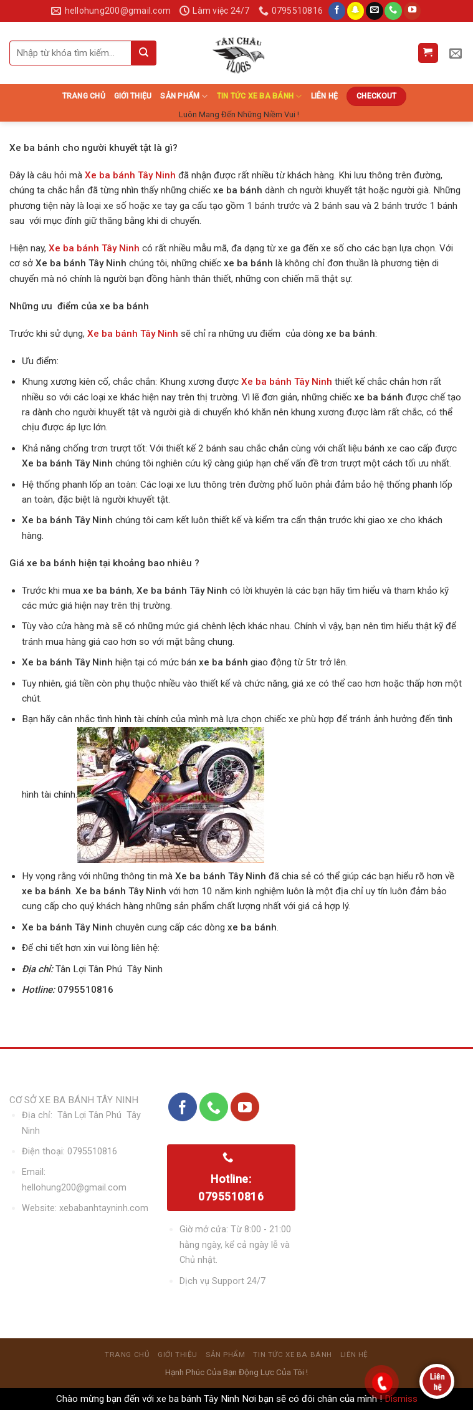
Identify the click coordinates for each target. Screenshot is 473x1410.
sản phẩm (184, 96)
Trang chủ (83, 96)
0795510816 (92, 1151)
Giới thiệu (132, 96)
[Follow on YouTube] (412, 11)
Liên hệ (324, 96)
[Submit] (143, 53)
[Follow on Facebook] (337, 11)
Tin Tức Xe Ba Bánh (259, 96)
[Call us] (393, 11)
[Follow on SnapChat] (356, 11)
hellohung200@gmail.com (74, 1187)
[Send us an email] (374, 11)
